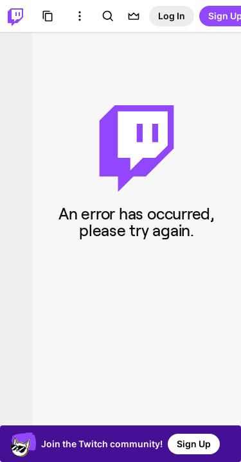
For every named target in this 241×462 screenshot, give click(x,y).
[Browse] (47, 16)
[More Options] (79, 16)
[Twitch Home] (15, 16)
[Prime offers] (133, 16)
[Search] (108, 16)
